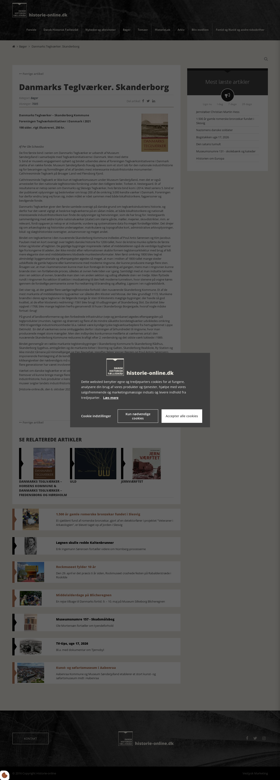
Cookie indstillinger (96, 416)
